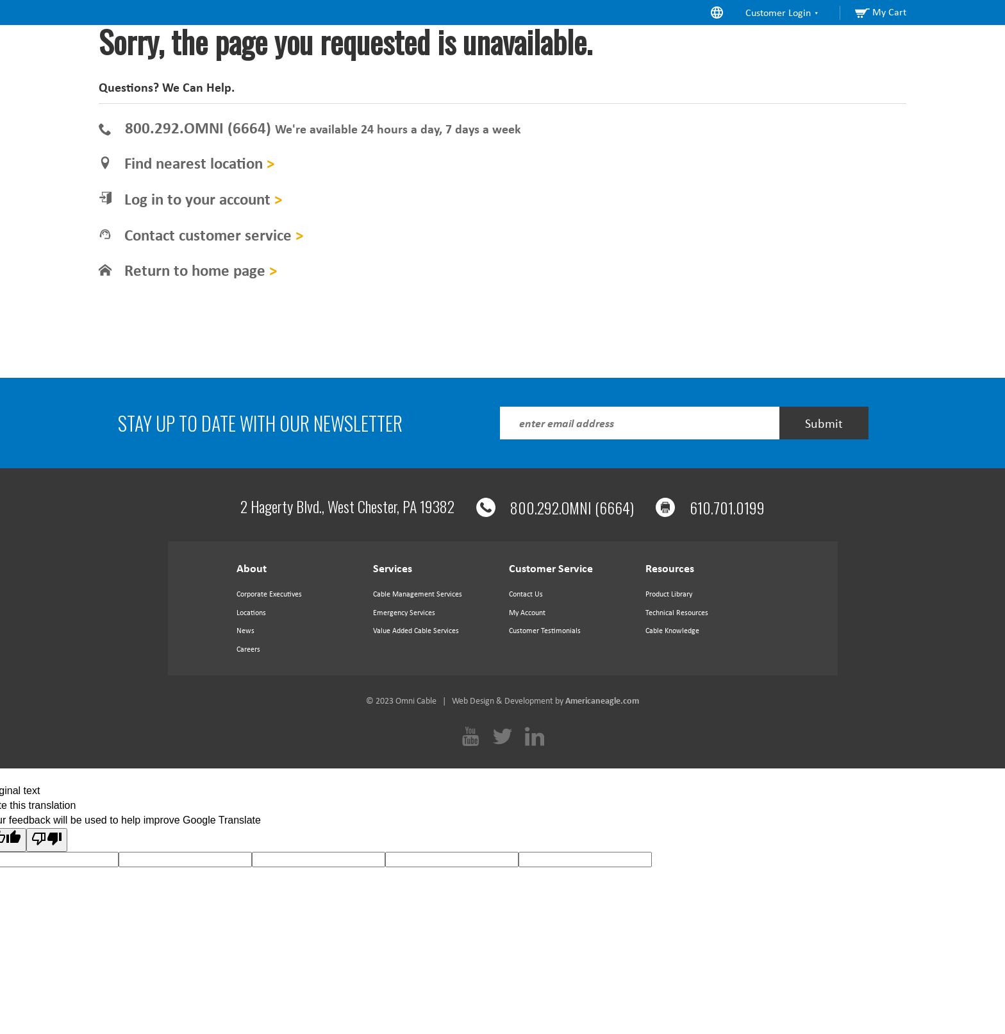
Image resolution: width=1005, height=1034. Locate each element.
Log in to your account (203, 199)
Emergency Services (404, 612)
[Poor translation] (46, 840)
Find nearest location (199, 163)
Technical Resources (676, 612)
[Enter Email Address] (639, 423)
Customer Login (782, 12)
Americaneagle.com (602, 700)
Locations (251, 612)
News (245, 630)
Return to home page (200, 270)
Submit (824, 423)
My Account (527, 612)
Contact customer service (213, 235)
